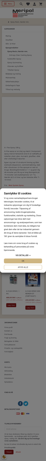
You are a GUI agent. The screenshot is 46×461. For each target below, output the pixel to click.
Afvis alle (23, 267)
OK (23, 261)
